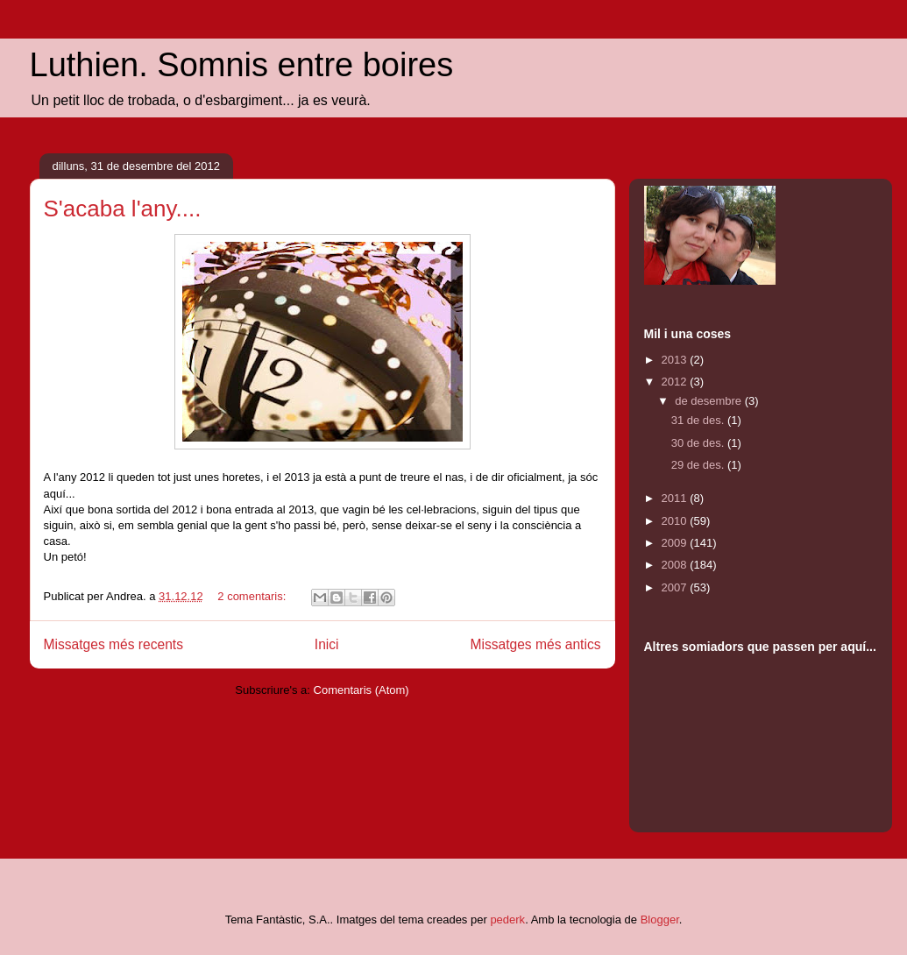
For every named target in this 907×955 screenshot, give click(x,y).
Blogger (660, 919)
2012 (676, 381)
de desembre (710, 400)
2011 (676, 498)
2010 (676, 520)
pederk (507, 919)
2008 (676, 564)
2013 (676, 359)
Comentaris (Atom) (361, 690)
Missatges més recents (113, 644)
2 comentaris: (253, 596)
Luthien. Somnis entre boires (242, 64)
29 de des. (699, 464)
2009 (676, 542)
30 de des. (699, 442)
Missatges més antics (535, 644)
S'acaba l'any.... (123, 208)
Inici (327, 644)
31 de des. (699, 420)
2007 (676, 587)
